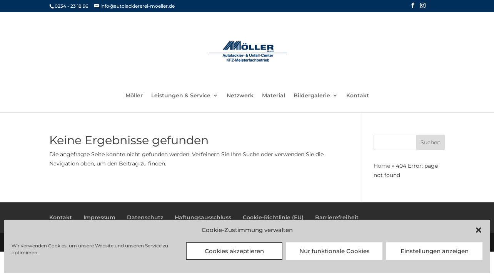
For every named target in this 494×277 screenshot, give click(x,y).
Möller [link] (134, 96)
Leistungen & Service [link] (180, 96)
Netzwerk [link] (240, 96)
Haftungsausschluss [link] (203, 217)
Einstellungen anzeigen (435, 251)
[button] (478, 230)
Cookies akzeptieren (234, 251)
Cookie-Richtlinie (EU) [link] (273, 217)
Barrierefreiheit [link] (337, 217)
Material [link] (273, 96)
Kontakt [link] (357, 96)
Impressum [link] (99, 217)
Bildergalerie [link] (312, 96)
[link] (247, 51)
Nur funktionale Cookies (334, 251)
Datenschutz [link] (145, 217)
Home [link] (382, 165)
